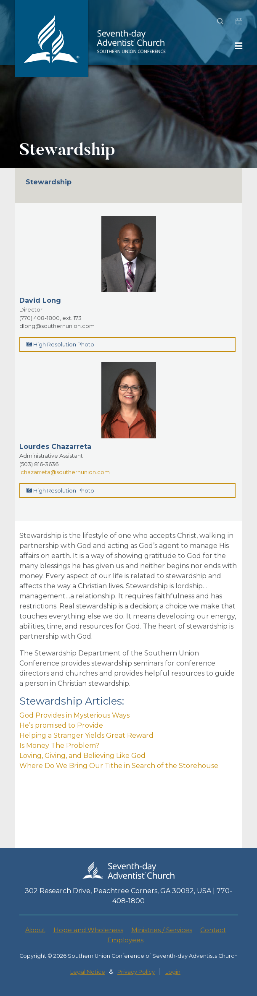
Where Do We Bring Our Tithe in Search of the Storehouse (118, 766)
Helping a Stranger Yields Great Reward (86, 735)
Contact (213, 930)
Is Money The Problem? (59, 746)
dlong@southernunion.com (57, 325)
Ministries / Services (161, 930)
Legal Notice (87, 972)
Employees (125, 940)
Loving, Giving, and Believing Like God (82, 756)
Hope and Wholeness (88, 930)
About (35, 930)
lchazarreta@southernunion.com (64, 472)
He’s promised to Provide (61, 725)
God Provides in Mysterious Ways (74, 715)
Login (172, 972)
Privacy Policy (136, 972)
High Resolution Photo (60, 344)
